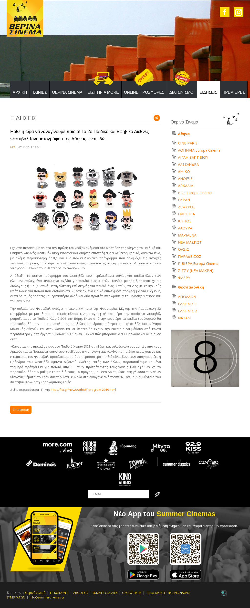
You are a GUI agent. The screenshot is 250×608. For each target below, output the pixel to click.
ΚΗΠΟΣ (185, 220)
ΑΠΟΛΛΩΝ (187, 296)
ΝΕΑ (12, 147)
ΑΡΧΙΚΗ (20, 92)
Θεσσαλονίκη (191, 287)
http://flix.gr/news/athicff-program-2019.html (83, 389)
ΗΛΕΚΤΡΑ (186, 213)
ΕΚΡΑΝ (184, 199)
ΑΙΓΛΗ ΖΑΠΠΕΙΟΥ (193, 157)
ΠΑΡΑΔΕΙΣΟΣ (189, 256)
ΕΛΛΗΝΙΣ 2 (187, 310)
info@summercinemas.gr (47, 597)
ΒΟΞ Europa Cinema (195, 192)
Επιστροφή (21, 409)
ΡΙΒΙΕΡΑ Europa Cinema (198, 263)
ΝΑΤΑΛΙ (184, 317)
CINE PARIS (188, 143)
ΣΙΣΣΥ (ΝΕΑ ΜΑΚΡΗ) (195, 270)
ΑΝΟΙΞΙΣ (185, 178)
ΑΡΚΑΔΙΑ (185, 185)
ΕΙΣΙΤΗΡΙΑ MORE (103, 92)
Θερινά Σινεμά (35, 593)
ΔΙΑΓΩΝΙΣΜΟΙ (182, 92)
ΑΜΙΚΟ (184, 171)
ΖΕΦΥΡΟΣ (187, 206)
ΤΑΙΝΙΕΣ (39, 92)
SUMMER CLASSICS (105, 593)
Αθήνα (184, 133)
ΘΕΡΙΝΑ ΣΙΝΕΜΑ (67, 92)
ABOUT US (80, 593)
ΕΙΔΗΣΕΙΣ (208, 92)
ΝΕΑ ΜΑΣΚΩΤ (190, 242)
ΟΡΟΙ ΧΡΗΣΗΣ (131, 593)
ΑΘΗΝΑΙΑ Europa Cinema (199, 150)
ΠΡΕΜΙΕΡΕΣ (233, 92)
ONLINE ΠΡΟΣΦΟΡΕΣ (144, 92)
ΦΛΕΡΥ (184, 277)
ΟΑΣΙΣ (183, 249)
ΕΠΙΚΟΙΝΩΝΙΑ (59, 593)
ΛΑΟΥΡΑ (185, 228)
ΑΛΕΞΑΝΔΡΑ (188, 164)
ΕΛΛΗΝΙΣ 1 (187, 303)
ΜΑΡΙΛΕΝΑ (187, 235)
